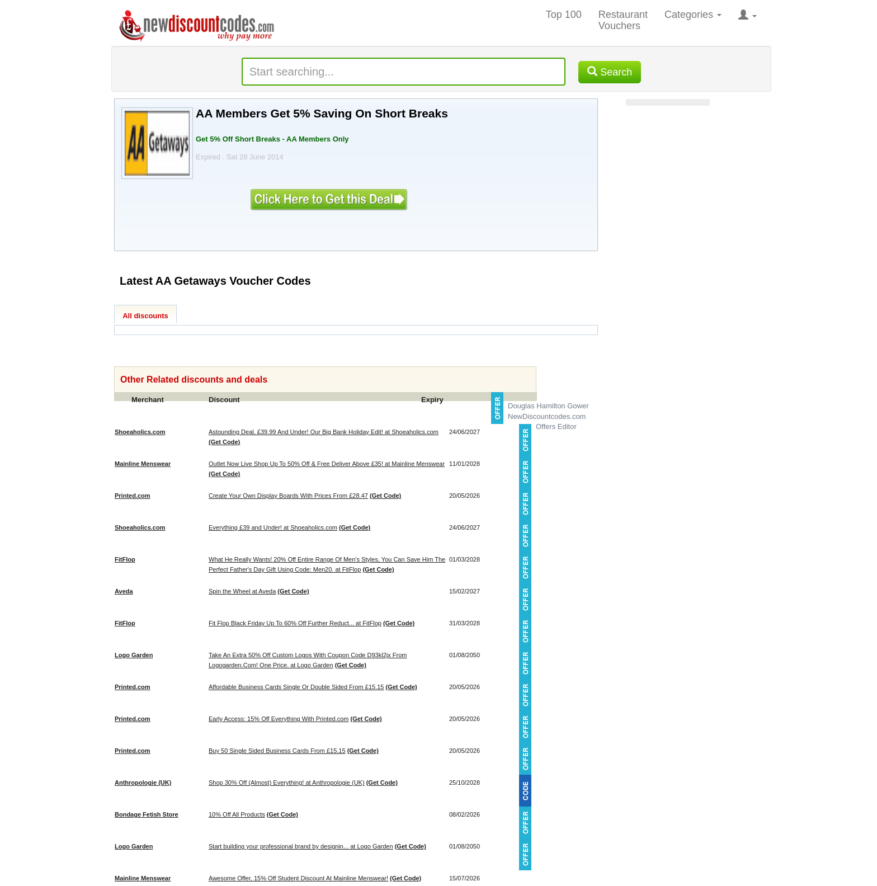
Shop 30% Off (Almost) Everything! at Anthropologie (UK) (287, 782)
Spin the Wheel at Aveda (242, 591)
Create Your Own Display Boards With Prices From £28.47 (288, 495)
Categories (693, 14)
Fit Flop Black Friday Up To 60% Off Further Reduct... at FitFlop (295, 623)
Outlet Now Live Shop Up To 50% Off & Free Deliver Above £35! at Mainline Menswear (327, 463)
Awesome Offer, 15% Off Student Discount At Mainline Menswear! (298, 878)
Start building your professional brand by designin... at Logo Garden (301, 846)
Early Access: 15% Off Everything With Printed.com (278, 718)
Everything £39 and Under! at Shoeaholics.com (273, 527)
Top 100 (564, 14)
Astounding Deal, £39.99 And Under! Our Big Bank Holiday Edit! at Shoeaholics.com (323, 431)
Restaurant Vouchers (623, 20)
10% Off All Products (237, 814)
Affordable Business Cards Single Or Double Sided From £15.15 (296, 687)
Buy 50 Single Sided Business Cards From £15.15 (277, 750)
